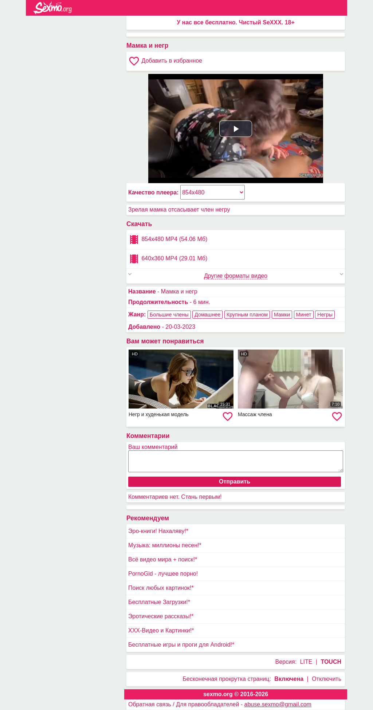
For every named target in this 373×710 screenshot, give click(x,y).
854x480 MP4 (167, 239)
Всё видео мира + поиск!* (162, 559)
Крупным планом (247, 314)
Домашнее (207, 314)
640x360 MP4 (167, 259)
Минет (303, 314)
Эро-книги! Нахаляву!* (158, 531)
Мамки (282, 314)
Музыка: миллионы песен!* (164, 545)
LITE (306, 662)
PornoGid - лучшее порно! (163, 574)
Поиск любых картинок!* (161, 588)
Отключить (326, 679)
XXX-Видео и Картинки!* (161, 630)
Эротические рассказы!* (160, 616)
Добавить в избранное (165, 61)
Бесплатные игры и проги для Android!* (181, 645)
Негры (325, 314)
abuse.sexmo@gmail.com (277, 704)
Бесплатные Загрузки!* (159, 602)
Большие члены (169, 314)
